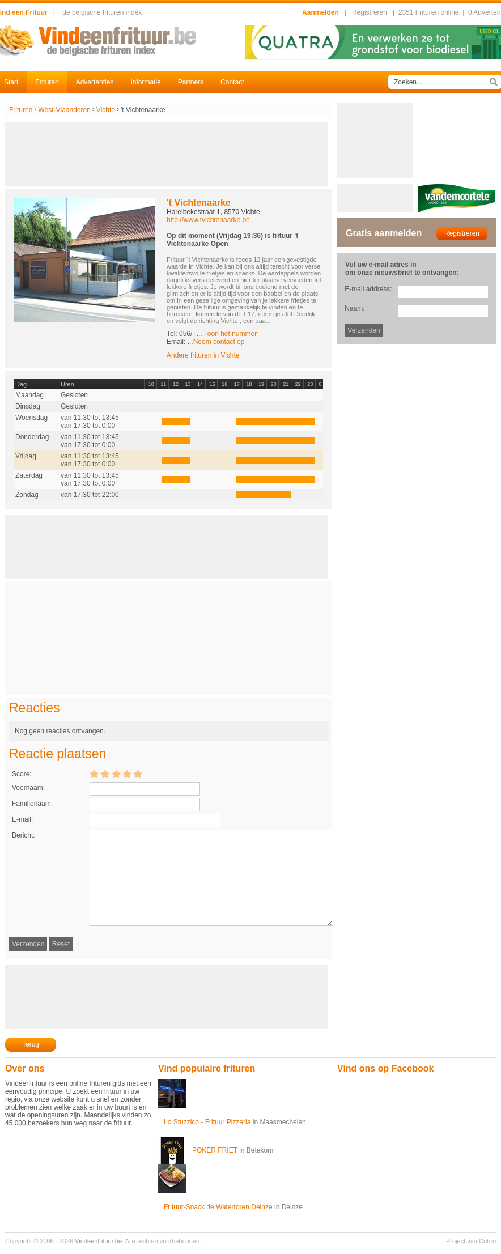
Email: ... (205, 342)
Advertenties (95, 82)
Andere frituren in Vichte (203, 355)
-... (225, 334)
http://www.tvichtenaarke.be (208, 220)
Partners (190, 82)
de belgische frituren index (102, 12)
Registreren (369, 12)
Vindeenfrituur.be (98, 1241)
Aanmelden (320, 12)
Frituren (46, 82)
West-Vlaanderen (64, 110)
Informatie (145, 82)
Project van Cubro (471, 1241)
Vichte (105, 110)
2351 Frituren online (428, 12)
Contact (232, 82)
